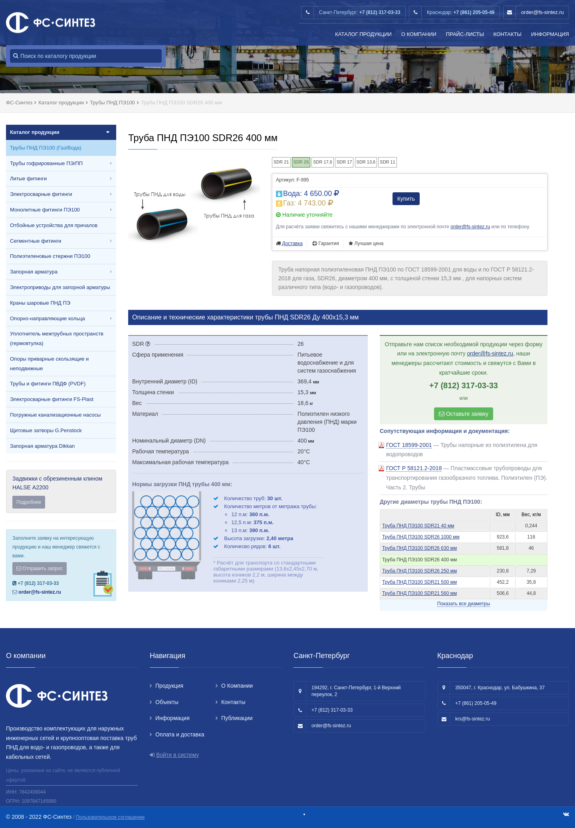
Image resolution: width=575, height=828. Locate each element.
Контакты (507, 34)
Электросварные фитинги (41, 194)
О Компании (418, 34)
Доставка (292, 243)
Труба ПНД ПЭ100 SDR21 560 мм (419, 593)
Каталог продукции (363, 34)
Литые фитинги (28, 179)
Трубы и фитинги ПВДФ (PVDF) (47, 384)
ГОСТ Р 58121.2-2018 (414, 468)
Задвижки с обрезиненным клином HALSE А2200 (61, 492)
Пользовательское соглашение (110, 817)
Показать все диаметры (463, 604)
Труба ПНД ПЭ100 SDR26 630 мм (419, 548)
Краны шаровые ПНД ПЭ (40, 303)
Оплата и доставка (179, 734)
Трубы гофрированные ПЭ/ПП (46, 163)
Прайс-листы (465, 34)
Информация (550, 34)
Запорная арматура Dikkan (42, 446)
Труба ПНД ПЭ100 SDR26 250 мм (419, 571)
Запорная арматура (34, 272)
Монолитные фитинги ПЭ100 (45, 210)
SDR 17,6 (322, 162)
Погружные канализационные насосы (55, 415)
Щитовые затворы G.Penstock (46, 430)
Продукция (169, 685)
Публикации (236, 718)
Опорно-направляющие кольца (47, 318)
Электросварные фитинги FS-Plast (51, 399)
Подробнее (28, 502)
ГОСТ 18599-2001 (409, 445)
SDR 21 (281, 162)
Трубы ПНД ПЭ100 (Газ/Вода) (45, 148)
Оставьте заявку (463, 414)
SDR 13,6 (366, 162)
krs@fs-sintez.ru (472, 719)
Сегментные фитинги (35, 241)
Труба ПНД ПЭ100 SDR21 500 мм (419, 582)
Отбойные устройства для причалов (53, 225)
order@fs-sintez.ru (542, 12)
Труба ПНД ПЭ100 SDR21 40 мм (418, 526)
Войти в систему (177, 755)
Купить (406, 199)
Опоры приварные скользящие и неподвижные (49, 363)
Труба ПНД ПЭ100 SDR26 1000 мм (421, 537)
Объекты (166, 702)
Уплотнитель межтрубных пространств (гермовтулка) (56, 338)
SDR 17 (344, 162)
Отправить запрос (39, 568)
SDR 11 (387, 162)
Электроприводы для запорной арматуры (60, 287)
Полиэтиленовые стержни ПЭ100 (50, 256)
